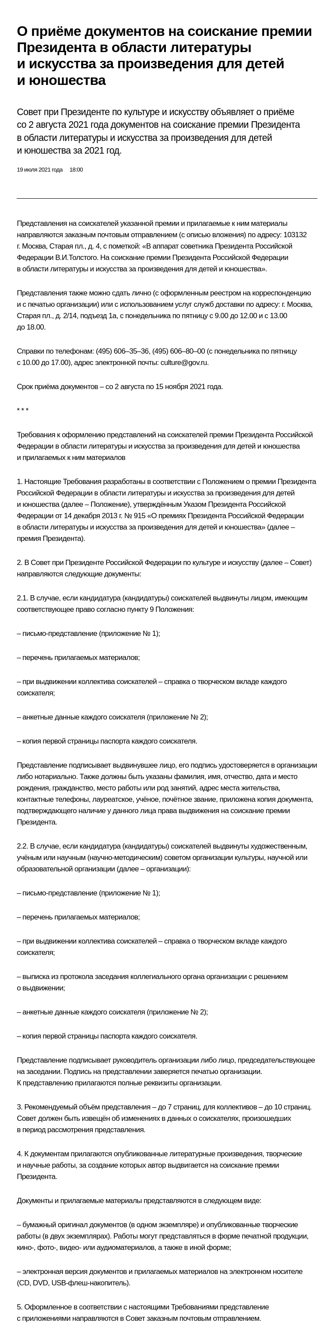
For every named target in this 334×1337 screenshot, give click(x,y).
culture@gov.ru (184, 362)
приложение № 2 (176, 717)
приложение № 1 (128, 633)
